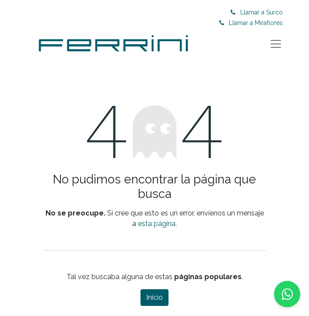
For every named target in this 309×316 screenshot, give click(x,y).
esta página (157, 223)
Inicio (154, 297)
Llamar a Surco (261, 12)
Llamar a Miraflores (256, 22)
